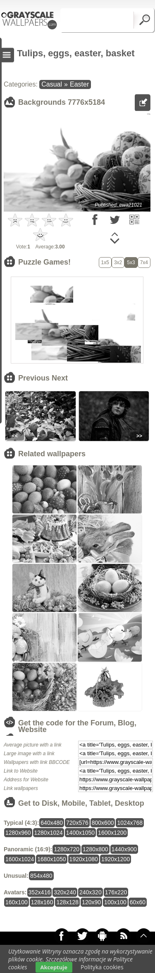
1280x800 (95, 849)
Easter (79, 84)
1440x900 (124, 849)
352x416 (40, 892)
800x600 (103, 822)
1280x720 (66, 849)
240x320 (90, 892)
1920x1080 (83, 859)
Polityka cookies (102, 967)
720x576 (77, 822)
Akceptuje (54, 967)
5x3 (131, 262)
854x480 (41, 875)
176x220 (116, 892)
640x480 (52, 822)
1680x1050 (51, 859)
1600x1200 (112, 832)
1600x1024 (19, 859)
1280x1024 (48, 832)
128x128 (67, 902)
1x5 (105, 262)
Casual (51, 84)
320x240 (65, 892)
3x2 (118, 262)
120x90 (91, 902)
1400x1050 (80, 832)
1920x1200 (115, 859)
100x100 (115, 902)
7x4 (144, 262)
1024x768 (130, 822)
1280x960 (18, 832)
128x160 (42, 902)
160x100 (16, 902)
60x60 (137, 902)
